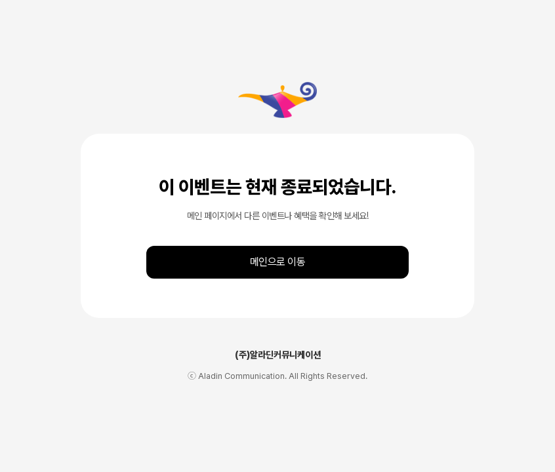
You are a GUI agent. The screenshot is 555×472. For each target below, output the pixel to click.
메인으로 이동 (278, 262)
